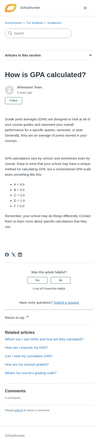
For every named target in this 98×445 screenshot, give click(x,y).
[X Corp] (13, 255)
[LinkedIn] (20, 255)
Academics (54, 23)
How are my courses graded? (27, 364)
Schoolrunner (13, 23)
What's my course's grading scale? (31, 373)
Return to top (17, 316)
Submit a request (66, 302)
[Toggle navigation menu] (85, 8)
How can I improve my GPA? (26, 347)
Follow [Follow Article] (13, 100)
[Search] (38, 33)
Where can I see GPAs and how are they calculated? (44, 339)
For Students (34, 23)
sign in (19, 410)
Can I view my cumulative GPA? (29, 356)
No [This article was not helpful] (60, 280)
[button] (49, 235)
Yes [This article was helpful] (37, 280)
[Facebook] (7, 255)
